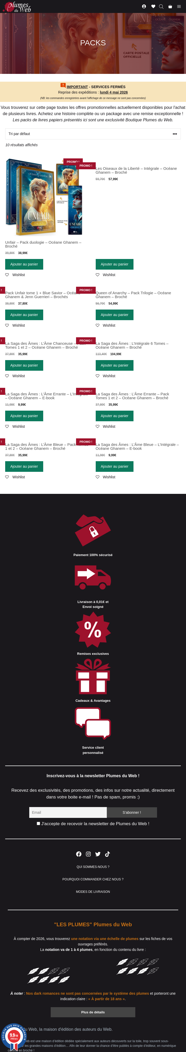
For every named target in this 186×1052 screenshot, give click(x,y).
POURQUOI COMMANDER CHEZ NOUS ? (92, 879)
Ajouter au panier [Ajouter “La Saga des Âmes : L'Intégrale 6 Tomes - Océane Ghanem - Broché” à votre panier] (115, 365)
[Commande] (93, 133)
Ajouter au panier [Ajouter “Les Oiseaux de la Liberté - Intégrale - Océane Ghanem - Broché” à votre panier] (115, 264)
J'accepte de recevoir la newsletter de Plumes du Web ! (93, 823)
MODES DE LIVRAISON (93, 892)
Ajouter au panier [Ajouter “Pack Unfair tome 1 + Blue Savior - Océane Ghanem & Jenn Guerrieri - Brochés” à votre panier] (24, 315)
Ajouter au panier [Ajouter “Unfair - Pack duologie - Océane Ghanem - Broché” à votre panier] (24, 264)
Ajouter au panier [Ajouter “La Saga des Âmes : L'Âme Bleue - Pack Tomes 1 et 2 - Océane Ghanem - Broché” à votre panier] (24, 466)
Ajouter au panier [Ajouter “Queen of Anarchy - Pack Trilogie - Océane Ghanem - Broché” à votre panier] (115, 315)
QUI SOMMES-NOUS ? (93, 867)
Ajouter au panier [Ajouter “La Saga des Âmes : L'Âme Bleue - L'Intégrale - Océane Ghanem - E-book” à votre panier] (115, 466)
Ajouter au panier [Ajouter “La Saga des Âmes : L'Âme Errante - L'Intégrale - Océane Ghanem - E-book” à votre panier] (24, 416)
